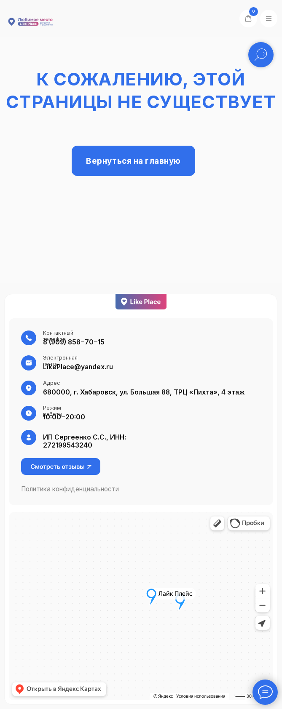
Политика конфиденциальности (70, 489)
